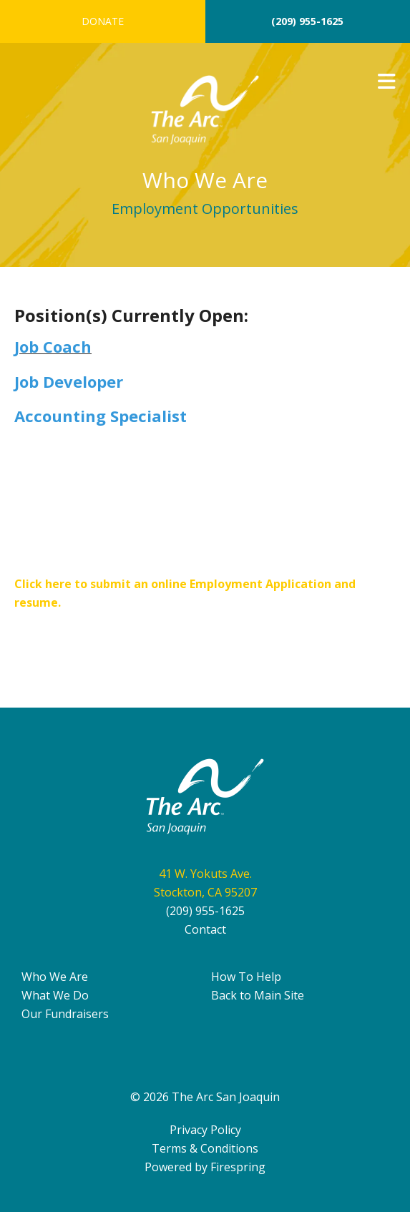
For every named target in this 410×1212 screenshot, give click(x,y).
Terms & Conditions (205, 1148)
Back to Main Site (257, 995)
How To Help (246, 976)
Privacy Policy (205, 1130)
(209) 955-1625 (307, 21)
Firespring (237, 1167)
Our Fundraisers (65, 1014)
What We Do (55, 995)
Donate (103, 21)
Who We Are (54, 976)
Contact (205, 929)
